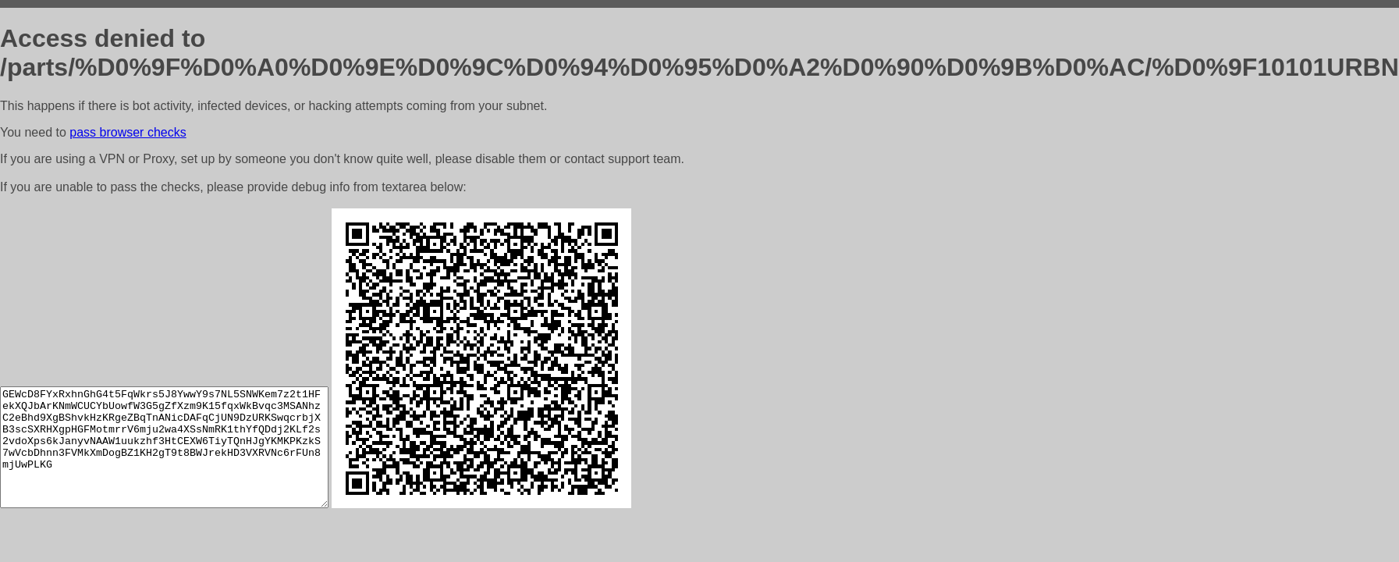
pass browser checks (127, 132)
